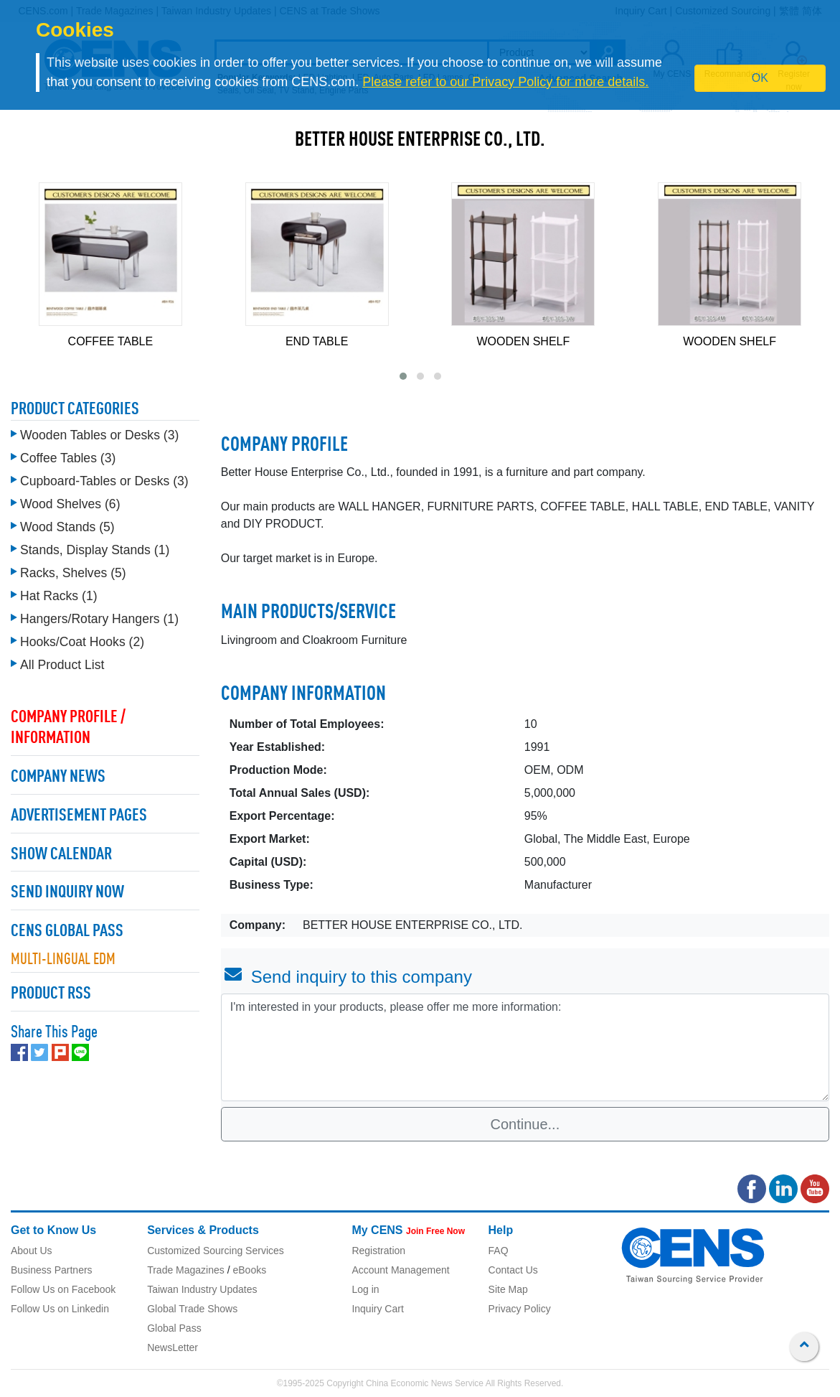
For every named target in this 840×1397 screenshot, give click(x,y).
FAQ (499, 1250)
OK (760, 78)
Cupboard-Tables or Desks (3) (104, 481)
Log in (365, 1289)
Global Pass (174, 1328)
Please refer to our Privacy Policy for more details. (505, 82)
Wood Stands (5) (67, 527)
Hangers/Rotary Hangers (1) (99, 619)
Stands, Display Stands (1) (94, 550)
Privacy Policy (520, 1308)
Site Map (508, 1289)
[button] (403, 376)
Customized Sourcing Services (215, 1250)
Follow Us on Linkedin (60, 1308)
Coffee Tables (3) (67, 458)
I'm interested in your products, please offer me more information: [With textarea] (525, 1047)
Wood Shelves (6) (70, 504)
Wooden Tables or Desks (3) (99, 435)
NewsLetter (172, 1347)
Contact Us (513, 1270)
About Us (31, 1250)
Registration (378, 1250)
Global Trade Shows (192, 1308)
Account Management (400, 1270)
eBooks (249, 1270)
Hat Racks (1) (59, 596)
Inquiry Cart (377, 1308)
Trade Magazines (186, 1270)
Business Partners (52, 1270)
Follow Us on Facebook (63, 1289)
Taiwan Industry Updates (202, 1289)
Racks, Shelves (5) (73, 573)
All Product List (62, 665)
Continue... (525, 1124)
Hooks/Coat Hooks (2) (82, 642)
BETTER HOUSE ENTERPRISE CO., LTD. (420, 141)
